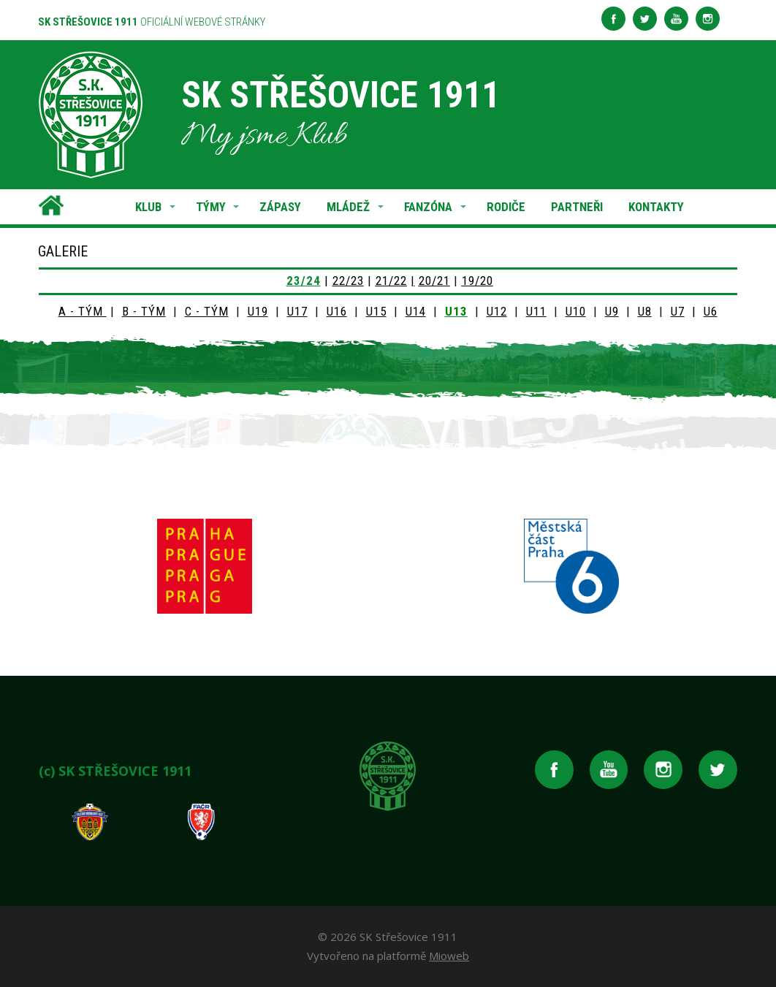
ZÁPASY (280, 206)
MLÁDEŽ (348, 206)
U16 (337, 311)
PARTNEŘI (577, 206)
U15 (376, 311)
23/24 (303, 280)
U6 (711, 311)
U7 (678, 311)
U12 (497, 311)
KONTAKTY (656, 206)
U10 (576, 311)
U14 (416, 311)
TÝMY (211, 206)
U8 (645, 311)
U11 (536, 311)
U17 (297, 311)
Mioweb (449, 955)
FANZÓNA (428, 206)
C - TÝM (207, 311)
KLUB (148, 206)
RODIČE (506, 206)
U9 (612, 311)
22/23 (348, 280)
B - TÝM (144, 311)
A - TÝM (82, 311)
